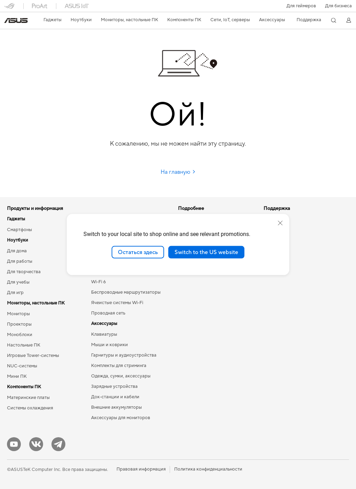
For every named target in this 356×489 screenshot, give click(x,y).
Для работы (19, 261)
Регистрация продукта (202, 344)
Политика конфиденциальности (208, 469)
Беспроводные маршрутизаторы (126, 292)
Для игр (15, 292)
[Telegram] (58, 444)
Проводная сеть (108, 313)
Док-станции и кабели (115, 397)
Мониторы (18, 314)
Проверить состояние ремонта (211, 323)
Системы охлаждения (30, 408)
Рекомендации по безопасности (212, 365)
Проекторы (19, 324)
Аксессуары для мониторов (120, 418)
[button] (301, 6)
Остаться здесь (138, 251)
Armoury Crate (193, 281)
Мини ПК (17, 376)
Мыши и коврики (109, 345)
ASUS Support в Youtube (204, 375)
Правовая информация (141, 469)
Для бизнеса (338, 6)
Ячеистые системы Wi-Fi (117, 302)
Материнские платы (28, 397)
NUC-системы (22, 366)
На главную (178, 172)
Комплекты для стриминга (118, 365)
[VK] (36, 444)
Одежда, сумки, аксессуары (121, 376)
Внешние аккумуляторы (116, 407)
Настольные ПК (23, 345)
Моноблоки (19, 334)
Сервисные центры (198, 334)
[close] (280, 223)
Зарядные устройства (114, 386)
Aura (183, 292)
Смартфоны (19, 230)
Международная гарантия (205, 313)
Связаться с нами (196, 355)
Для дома (17, 251)
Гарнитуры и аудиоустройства (123, 355)
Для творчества (24, 272)
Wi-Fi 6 (98, 282)
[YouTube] (14, 444)
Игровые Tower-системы (33, 355)
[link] (16, 20)
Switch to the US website (206, 251)
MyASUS (187, 386)
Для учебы (18, 282)
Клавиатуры (104, 334)
